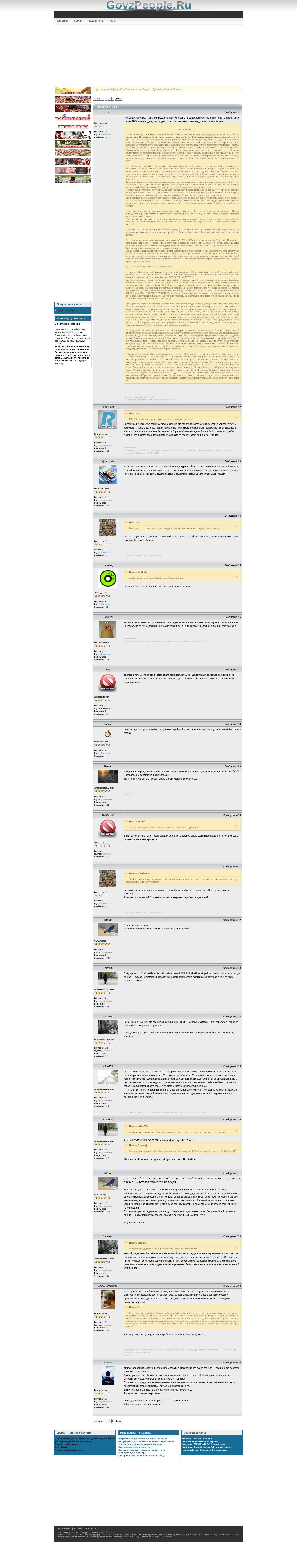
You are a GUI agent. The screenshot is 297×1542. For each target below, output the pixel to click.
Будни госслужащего (67, 310)
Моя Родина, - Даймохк (150, 89)
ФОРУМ (78, 20)
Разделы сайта (95, 20)
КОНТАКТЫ (90, 1528)
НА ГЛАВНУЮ (64, 1528)
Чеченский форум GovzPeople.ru (118, 89)
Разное (113, 20)
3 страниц (98, 99)
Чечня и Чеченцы (173, 89)
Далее (118, 99)
